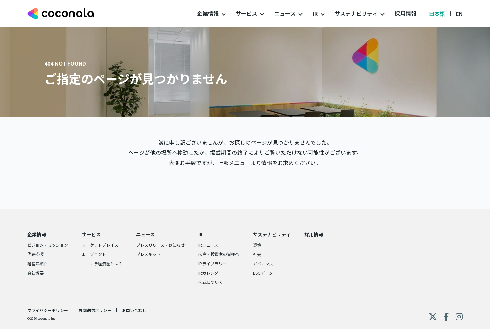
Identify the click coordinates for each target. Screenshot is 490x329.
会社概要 (35, 273)
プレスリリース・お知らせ (160, 245)
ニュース (285, 13)
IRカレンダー (210, 273)
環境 (257, 245)
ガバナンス (263, 263)
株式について (210, 282)
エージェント (94, 254)
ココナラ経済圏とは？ (102, 263)
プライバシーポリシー (47, 310)
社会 (257, 254)
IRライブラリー (212, 263)
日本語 (437, 14)
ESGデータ (263, 273)
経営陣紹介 (37, 263)
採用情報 (405, 13)
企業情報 (208, 13)
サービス (246, 13)
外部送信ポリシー (95, 310)
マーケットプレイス (100, 245)
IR (315, 13)
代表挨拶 (35, 254)
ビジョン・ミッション (47, 245)
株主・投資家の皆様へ (218, 254)
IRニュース (208, 245)
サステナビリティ (356, 13)
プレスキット (148, 254)
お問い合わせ (134, 310)
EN (459, 14)
